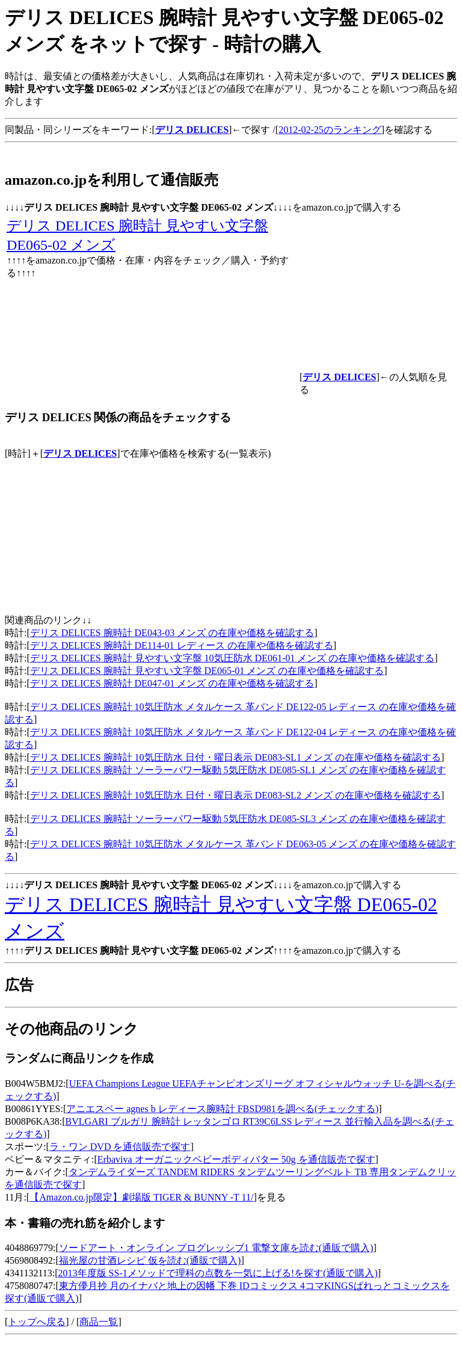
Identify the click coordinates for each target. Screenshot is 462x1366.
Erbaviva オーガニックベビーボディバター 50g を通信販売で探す (236, 1159)
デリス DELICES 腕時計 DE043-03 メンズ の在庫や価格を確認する (172, 633)
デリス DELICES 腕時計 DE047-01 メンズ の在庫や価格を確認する (172, 683)
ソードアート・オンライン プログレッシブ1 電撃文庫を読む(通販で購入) (216, 1248)
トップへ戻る (37, 1322)
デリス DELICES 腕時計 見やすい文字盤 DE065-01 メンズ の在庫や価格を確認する (207, 671)
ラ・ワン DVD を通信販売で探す (120, 1147)
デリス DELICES (80, 453)
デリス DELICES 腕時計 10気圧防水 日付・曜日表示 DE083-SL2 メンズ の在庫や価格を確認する (235, 795)
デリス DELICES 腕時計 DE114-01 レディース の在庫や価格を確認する (181, 645)
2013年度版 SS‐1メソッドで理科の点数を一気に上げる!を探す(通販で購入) (218, 1273)
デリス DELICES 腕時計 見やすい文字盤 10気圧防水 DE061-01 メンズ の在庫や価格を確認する (232, 658)
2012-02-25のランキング (330, 130)
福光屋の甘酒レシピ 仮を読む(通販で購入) (150, 1260)
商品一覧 (98, 1322)
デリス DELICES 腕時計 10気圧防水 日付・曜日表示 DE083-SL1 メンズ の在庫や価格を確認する (235, 757)
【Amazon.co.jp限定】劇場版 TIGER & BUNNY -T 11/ (141, 1197)
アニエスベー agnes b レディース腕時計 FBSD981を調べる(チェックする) (222, 1109)
